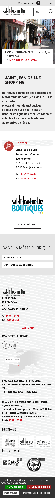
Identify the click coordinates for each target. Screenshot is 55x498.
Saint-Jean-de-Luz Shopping (18, 264)
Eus (50, 3)
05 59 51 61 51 (15, 420)
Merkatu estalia (12, 257)
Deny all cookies (39, 487)
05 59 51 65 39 (28, 174)
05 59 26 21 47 (28, 178)
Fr (45, 3)
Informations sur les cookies (36, 493)
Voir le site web (27, 224)
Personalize (10, 493)
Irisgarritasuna (28, 3)
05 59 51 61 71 (12, 316)
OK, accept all (15, 487)
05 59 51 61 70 (13, 320)
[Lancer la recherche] (50, 11)
